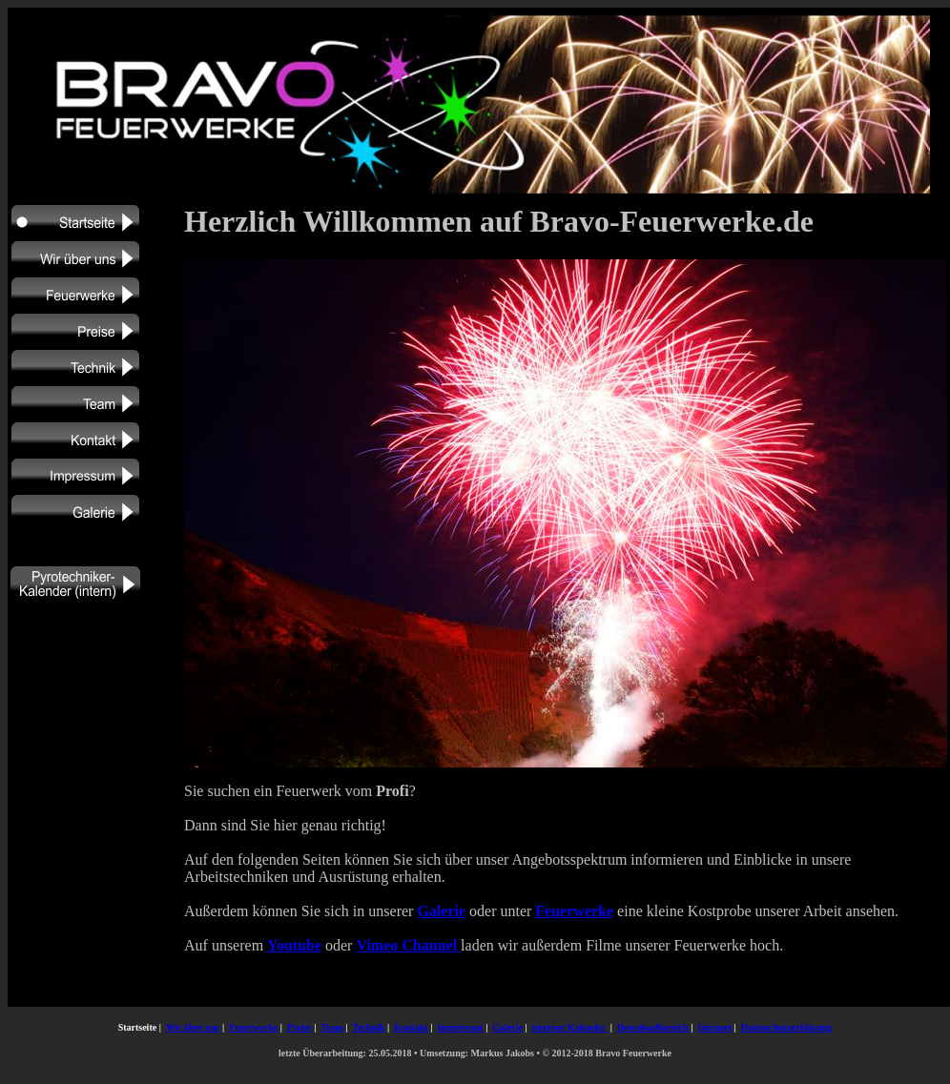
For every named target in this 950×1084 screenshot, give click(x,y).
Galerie (507, 1027)
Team (331, 1027)
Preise (299, 1027)
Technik (368, 1027)
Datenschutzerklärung (787, 1027)
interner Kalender (570, 1027)
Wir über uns (193, 1027)
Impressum (460, 1027)
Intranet (715, 1027)
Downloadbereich (653, 1027)
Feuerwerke (253, 1027)
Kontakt (411, 1027)
